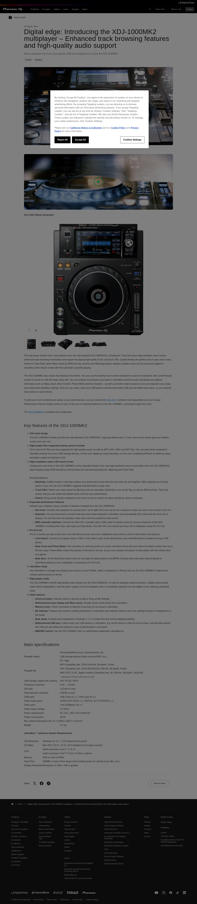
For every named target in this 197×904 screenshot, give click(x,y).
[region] (99, 119)
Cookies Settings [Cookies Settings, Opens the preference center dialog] (132, 140)
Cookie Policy (118, 128)
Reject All (62, 140)
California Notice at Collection (86, 128)
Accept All (80, 140)
